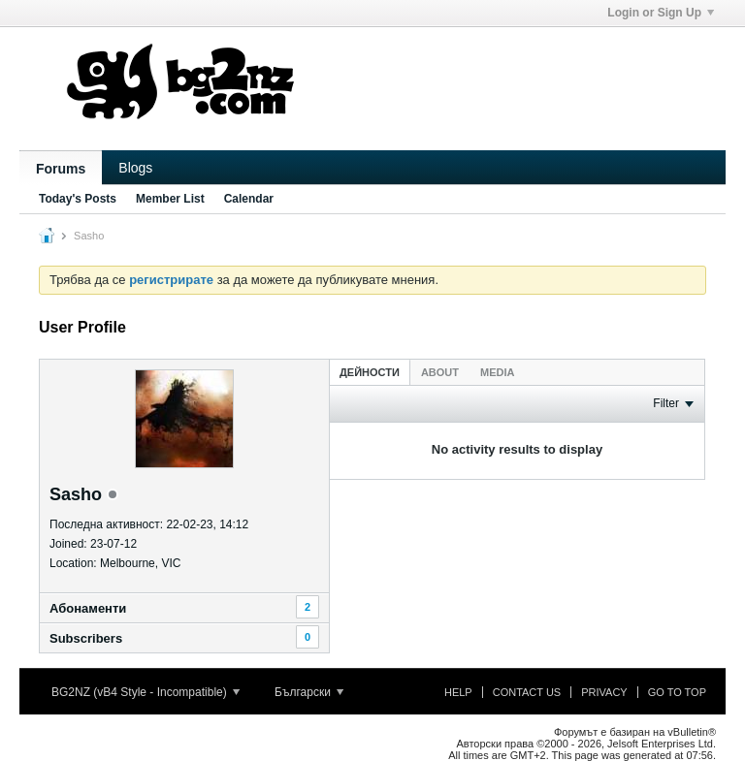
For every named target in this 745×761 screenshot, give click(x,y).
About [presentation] (440, 372)
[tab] (369, 372)
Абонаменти (87, 608)
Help (458, 692)
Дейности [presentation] (370, 372)
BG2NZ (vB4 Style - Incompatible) (145, 692)
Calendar (249, 199)
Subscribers (85, 638)
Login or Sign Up (660, 12)
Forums (60, 168)
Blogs (135, 167)
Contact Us (527, 692)
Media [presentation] (497, 372)
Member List (170, 199)
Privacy (604, 692)
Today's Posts (77, 199)
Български (309, 692)
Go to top (677, 692)
